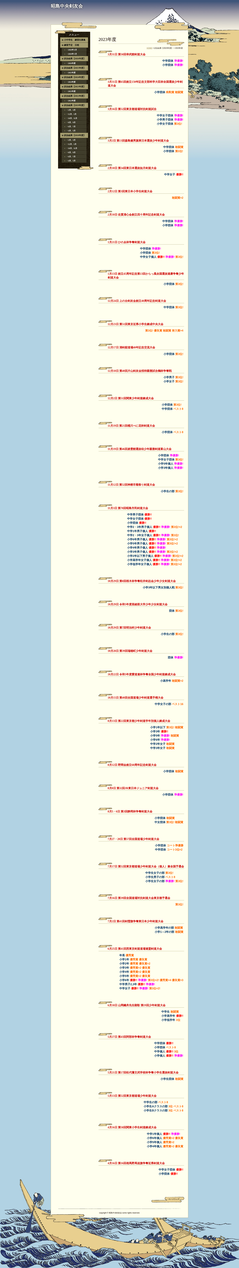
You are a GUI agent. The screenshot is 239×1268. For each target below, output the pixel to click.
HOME (149, 48)
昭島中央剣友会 (67, 6)
